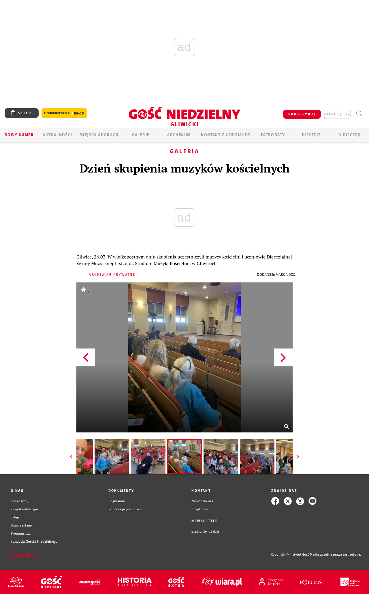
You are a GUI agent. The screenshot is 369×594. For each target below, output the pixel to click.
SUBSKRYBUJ (301, 114)
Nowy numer (19, 134)
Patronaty (273, 134)
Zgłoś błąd (24, 555)
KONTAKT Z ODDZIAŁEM (226, 134)
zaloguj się (337, 114)
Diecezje (311, 134)
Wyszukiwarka (359, 113)
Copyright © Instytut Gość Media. (295, 554)
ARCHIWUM (179, 134)
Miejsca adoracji (99, 134)
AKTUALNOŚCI (57, 134)
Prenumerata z (64, 113)
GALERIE (141, 134)
